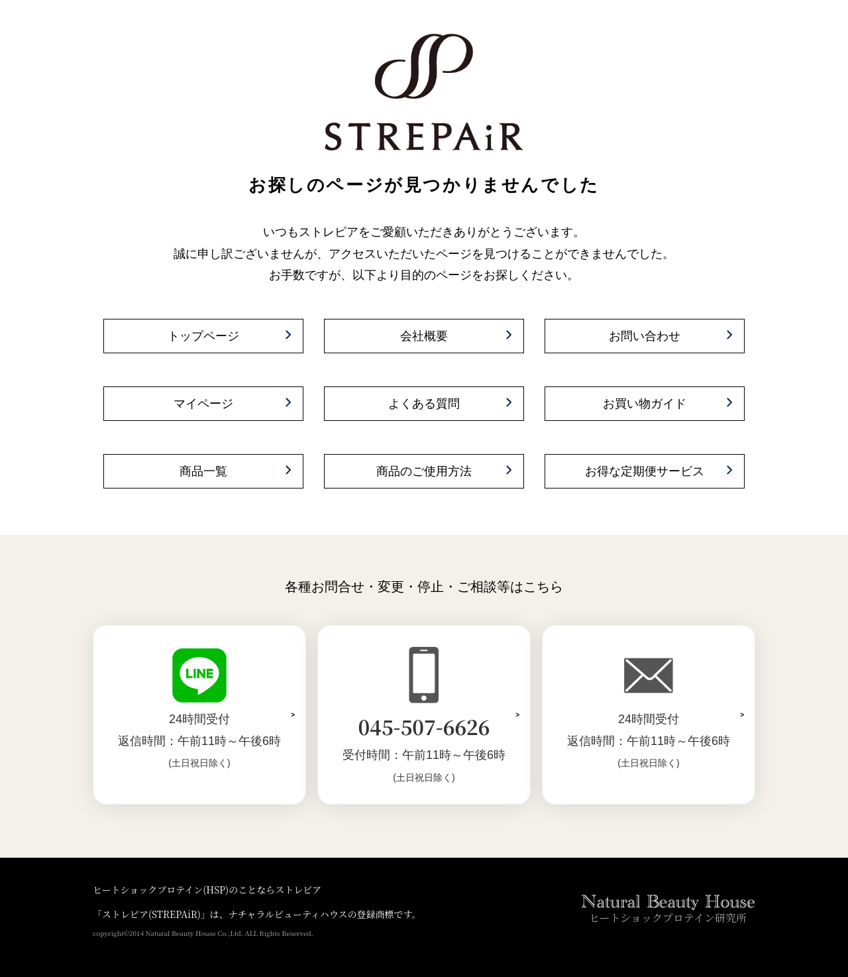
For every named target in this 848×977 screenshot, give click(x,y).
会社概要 (424, 336)
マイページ (203, 403)
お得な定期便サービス (644, 471)
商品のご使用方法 (424, 471)
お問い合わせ (644, 336)
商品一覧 (203, 471)
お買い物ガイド (644, 403)
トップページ (203, 336)
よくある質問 (424, 403)
